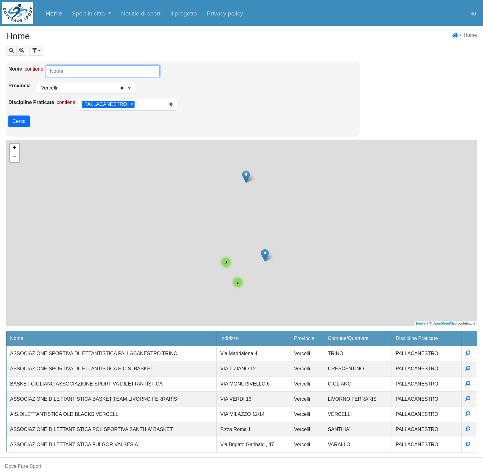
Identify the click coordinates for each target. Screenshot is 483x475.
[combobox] (86, 88)
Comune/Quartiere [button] (348, 338)
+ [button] (14, 148)
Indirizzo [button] (229, 338)
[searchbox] (138, 104)
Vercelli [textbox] (49, 87)
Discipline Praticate (31, 102)
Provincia (19, 85)
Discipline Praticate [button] (417, 338)
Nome (15, 69)
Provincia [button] (304, 338)
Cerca (19, 121)
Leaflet (421, 323)
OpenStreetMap (444, 323)
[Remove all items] (122, 87)
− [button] (14, 157)
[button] (91, 13)
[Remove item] (131, 104)
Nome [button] (17, 338)
